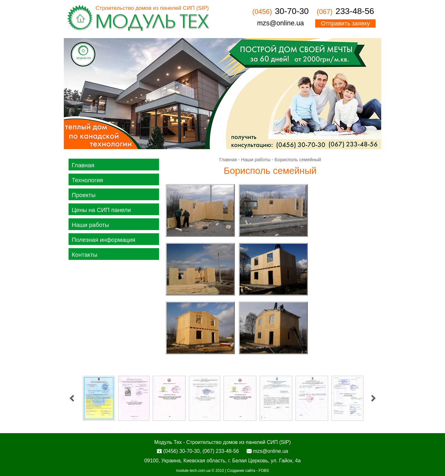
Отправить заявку (345, 23)
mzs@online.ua (280, 23)
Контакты (84, 254)
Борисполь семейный (298, 159)
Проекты (84, 195)
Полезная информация (103, 239)
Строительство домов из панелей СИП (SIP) (152, 8)
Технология (87, 180)
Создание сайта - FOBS (248, 470)
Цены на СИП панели (101, 210)
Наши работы (90, 224)
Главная (83, 165)
